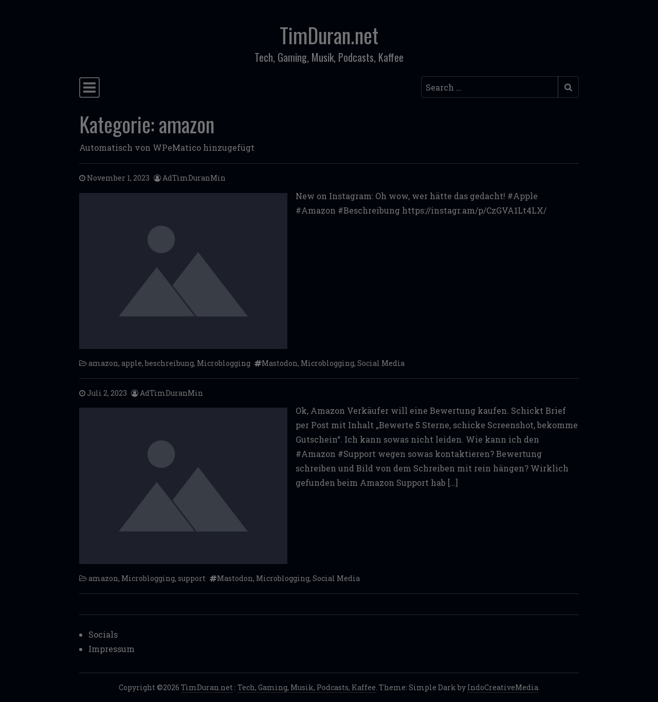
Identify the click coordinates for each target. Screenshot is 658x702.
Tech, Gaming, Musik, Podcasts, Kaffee (306, 687)
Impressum (111, 648)
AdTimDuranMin (194, 178)
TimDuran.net (329, 35)
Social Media (381, 363)
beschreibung (169, 363)
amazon (103, 363)
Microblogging (223, 363)
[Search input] (489, 87)
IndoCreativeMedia (502, 687)
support (192, 578)
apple (131, 363)
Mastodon (280, 363)
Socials (103, 634)
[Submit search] (568, 87)
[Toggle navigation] (89, 87)
